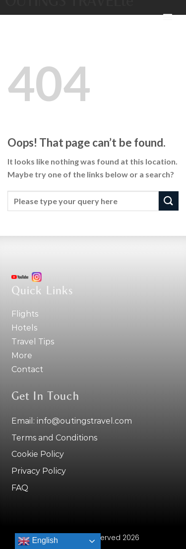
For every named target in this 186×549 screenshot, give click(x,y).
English (38, 541)
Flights (24, 314)
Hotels (24, 327)
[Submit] (169, 201)
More (21, 355)
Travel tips (32, 341)
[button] (167, 16)
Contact (27, 369)
